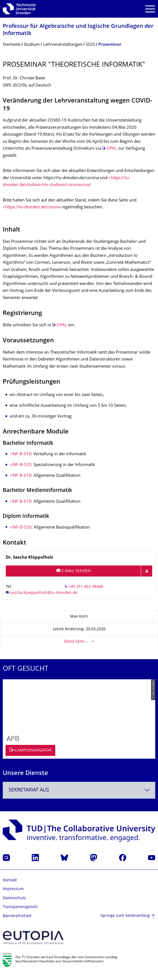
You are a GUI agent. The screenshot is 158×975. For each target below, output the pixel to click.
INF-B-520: (22, 465)
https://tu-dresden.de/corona (32, 207)
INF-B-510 (21, 454)
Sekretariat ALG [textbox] (29, 790)
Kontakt (10, 880)
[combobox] (79, 790)
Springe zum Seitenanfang (125, 916)
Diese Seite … (76, 641)
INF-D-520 (21, 528)
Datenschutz (14, 898)
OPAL (112, 149)
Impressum (13, 889)
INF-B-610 (21, 476)
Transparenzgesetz (20, 907)
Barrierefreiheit (17, 916)
